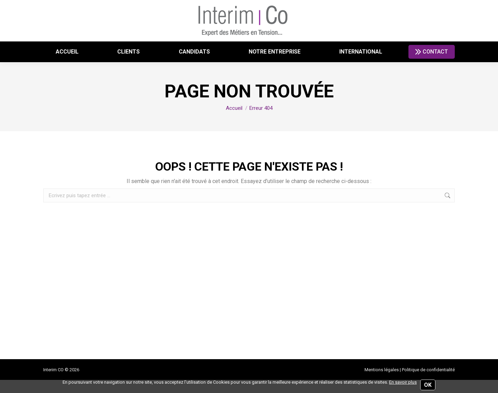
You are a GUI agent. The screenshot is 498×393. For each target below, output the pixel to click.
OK (428, 385)
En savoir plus (403, 382)
